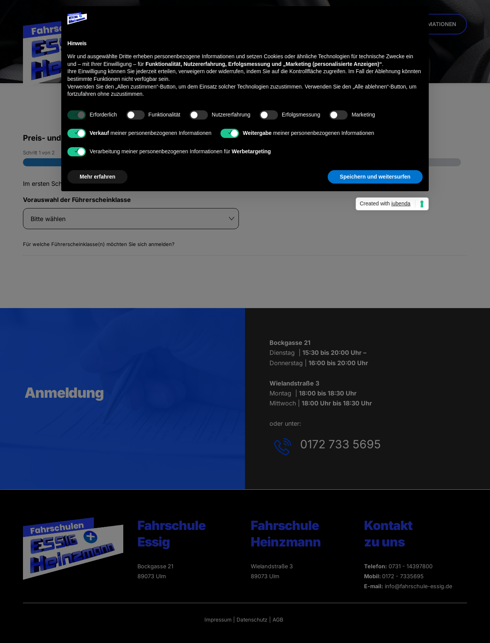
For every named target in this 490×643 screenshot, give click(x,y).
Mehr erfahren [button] (97, 177)
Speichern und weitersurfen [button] (375, 177)
